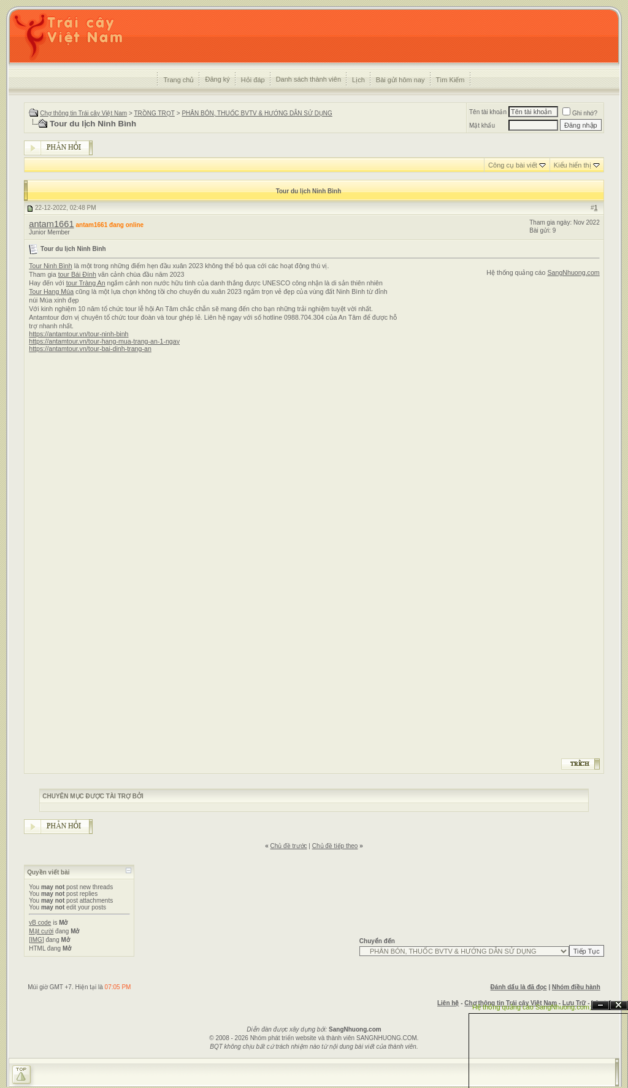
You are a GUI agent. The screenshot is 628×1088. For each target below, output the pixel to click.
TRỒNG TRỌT (154, 113)
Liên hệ (448, 1003)
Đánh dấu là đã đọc (519, 987)
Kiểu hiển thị (572, 165)
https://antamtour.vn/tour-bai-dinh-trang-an (90, 348)
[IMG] (36, 939)
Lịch (358, 79)
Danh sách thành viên (308, 79)
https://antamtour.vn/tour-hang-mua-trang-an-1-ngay (104, 341)
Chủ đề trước (288, 846)
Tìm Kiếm (450, 79)
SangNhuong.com (573, 272)
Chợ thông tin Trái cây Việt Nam (83, 113)
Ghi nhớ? (579, 113)
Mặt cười (41, 931)
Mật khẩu (482, 125)
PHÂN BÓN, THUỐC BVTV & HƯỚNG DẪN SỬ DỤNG (257, 113)
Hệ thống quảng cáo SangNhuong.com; (531, 1007)
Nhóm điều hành (576, 987)
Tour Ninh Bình (50, 265)
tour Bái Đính (77, 274)
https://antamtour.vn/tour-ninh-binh (78, 334)
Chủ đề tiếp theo (335, 846)
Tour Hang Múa (51, 291)
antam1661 (51, 224)
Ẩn (600, 1005)
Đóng (619, 1005)
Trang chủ (178, 79)
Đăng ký (217, 79)
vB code (40, 922)
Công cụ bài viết (512, 165)
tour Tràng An (85, 283)
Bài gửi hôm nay (400, 79)
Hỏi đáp (253, 79)
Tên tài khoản (488, 112)
